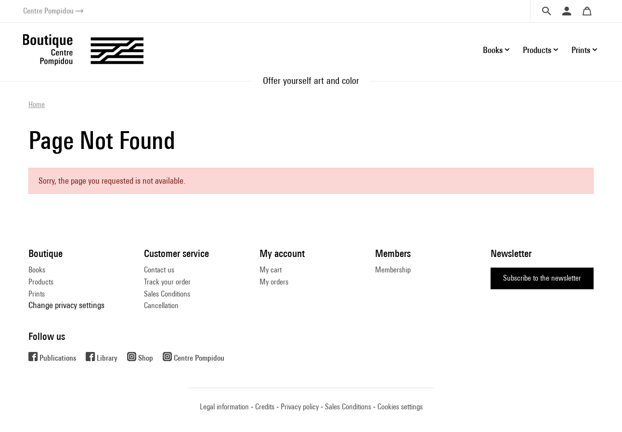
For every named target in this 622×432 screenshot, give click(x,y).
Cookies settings (400, 406)
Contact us (159, 269)
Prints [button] (580, 50)
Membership (393, 269)
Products (40, 281)
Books (36, 269)
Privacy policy (300, 406)
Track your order (167, 281)
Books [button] (493, 50)
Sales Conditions (167, 293)
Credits (264, 406)
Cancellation (161, 305)
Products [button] (537, 50)
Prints (36, 293)
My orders (273, 281)
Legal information (224, 406)
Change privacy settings (66, 305)
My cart (270, 269)
